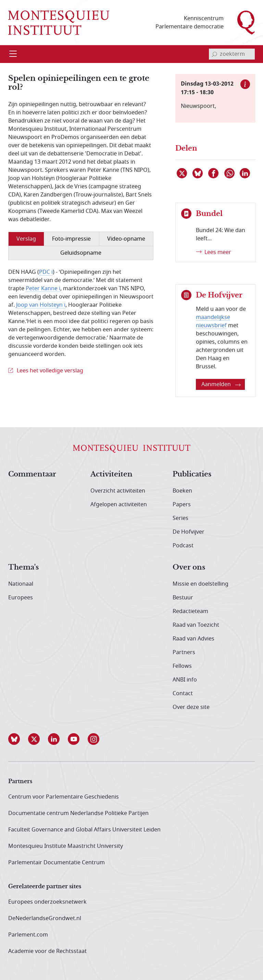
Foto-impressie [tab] (71, 239)
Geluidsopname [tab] (80, 253)
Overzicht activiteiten (117, 491)
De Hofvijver (188, 532)
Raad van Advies (193, 639)
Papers (182, 504)
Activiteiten (111, 474)
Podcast (183, 546)
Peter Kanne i (43, 288)
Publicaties (192, 474)
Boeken (182, 491)
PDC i (46, 272)
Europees (20, 598)
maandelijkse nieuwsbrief (213, 321)
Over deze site (191, 707)
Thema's (23, 567)
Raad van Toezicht (196, 625)
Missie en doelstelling (200, 584)
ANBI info (185, 680)
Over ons (189, 567)
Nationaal (20, 584)
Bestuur (183, 598)
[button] (18, 739)
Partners (184, 652)
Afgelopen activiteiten (118, 504)
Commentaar (32, 474)
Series (180, 518)
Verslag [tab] (26, 239)
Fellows (182, 666)
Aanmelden (221, 384)
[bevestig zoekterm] (214, 54)
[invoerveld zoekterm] (232, 54)
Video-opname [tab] (126, 239)
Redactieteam (190, 611)
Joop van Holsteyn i (40, 305)
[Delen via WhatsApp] (230, 173)
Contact (183, 693)
